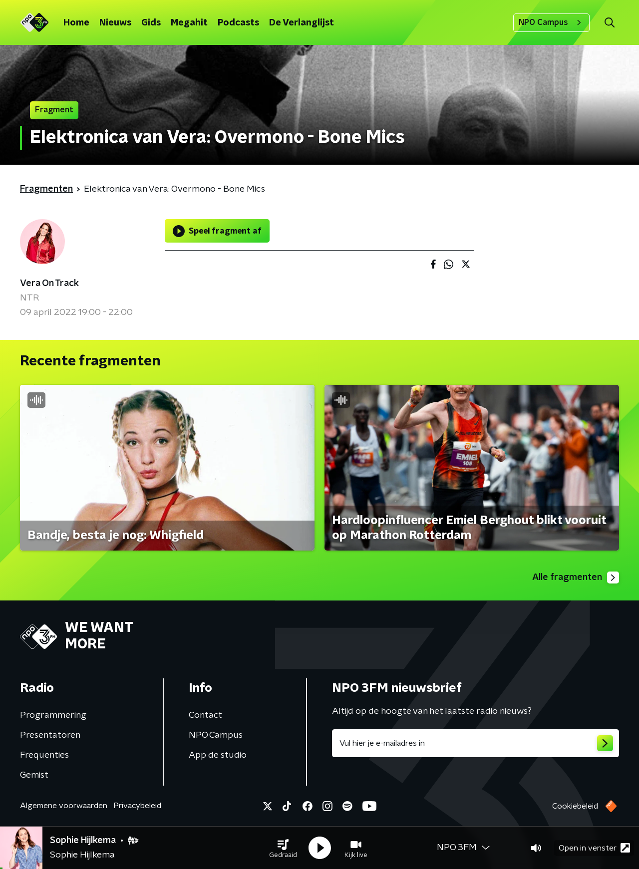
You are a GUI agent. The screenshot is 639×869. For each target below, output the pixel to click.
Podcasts (238, 22)
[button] (283, 848)
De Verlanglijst (301, 22)
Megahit (189, 22)
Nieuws (115, 22)
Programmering (53, 715)
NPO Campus (551, 22)
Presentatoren (50, 735)
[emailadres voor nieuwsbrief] (475, 743)
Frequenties (44, 755)
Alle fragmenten (575, 577)
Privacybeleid (137, 806)
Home (76, 22)
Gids (151, 22)
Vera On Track (49, 283)
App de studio (218, 755)
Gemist (34, 775)
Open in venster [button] (594, 848)
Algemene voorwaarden (63, 806)
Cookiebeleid (575, 806)
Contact (205, 715)
